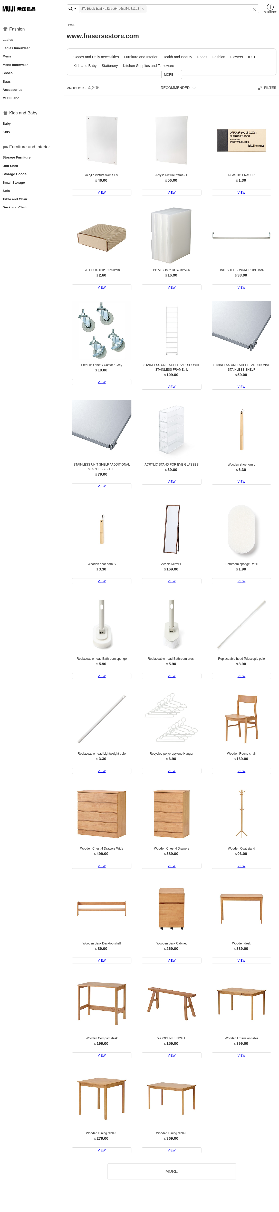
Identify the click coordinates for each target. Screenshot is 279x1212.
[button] (252, 9)
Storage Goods (14, 174)
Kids (6, 132)
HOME (71, 25)
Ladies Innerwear (16, 48)
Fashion (219, 57)
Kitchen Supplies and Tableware (148, 66)
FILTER (270, 88)
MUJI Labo (11, 98)
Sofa (6, 191)
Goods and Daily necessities (96, 57)
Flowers (236, 57)
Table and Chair (15, 199)
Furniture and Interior (141, 57)
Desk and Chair (15, 207)
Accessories (12, 90)
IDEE (252, 57)
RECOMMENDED (175, 88)
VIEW (102, 192)
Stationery (110, 66)
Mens (7, 56)
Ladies (8, 40)
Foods (202, 57)
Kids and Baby (85, 66)
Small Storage (14, 182)
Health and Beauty (177, 57)
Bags (7, 81)
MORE (169, 74)
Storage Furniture (17, 157)
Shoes (8, 73)
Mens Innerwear (15, 65)
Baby (7, 123)
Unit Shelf (10, 166)
